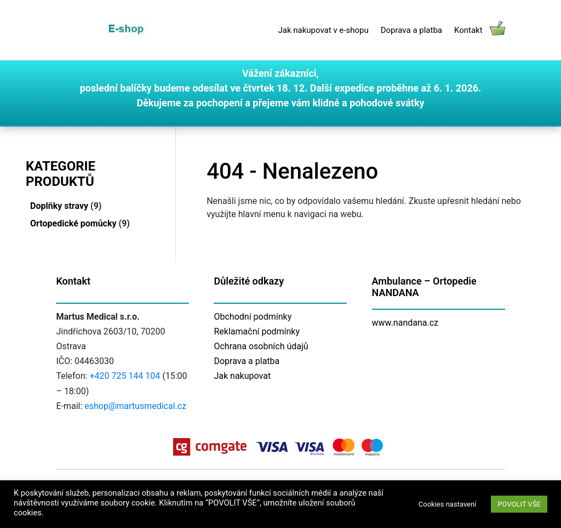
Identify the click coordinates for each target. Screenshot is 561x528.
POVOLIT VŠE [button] (519, 504)
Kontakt (468, 30)
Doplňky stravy (59, 206)
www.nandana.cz (405, 322)
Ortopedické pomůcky (73, 223)
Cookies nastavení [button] (448, 504)
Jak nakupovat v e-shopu (323, 30)
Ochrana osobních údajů (261, 346)
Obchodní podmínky (252, 316)
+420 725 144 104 (124, 376)
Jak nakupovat (242, 376)
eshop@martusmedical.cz (135, 406)
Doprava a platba (411, 30)
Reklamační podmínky (257, 331)
